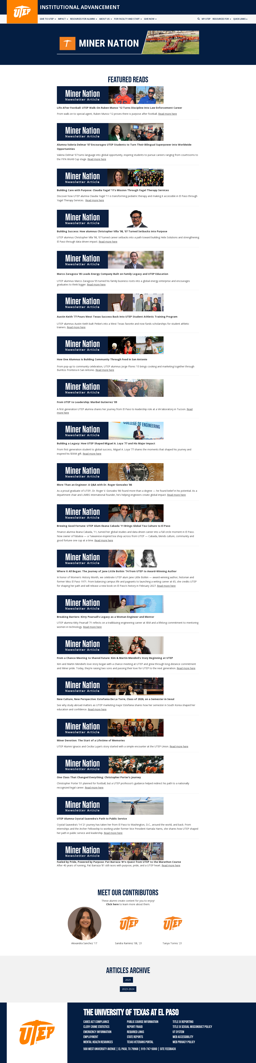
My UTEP (206, 18)
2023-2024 (128, 989)
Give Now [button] (150, 18)
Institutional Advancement (80, 7)
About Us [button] (105, 18)
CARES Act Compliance (96, 1022)
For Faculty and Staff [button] (128, 18)
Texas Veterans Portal (140, 1042)
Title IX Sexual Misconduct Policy (192, 1027)
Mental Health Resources (98, 1042)
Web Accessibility (183, 1037)
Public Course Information (142, 1022)
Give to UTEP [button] (48, 18)
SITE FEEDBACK (168, 1049)
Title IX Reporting (183, 1022)
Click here (112, 904)
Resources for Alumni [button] (83, 18)
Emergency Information (97, 1032)
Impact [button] (63, 18)
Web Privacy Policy (184, 1042)
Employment (90, 1037)
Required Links (135, 1032)
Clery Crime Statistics (96, 1027)
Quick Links (240, 18)
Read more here (92, 453)
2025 (128, 979)
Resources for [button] (222, 18)
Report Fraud (135, 1027)
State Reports (135, 1037)
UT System (178, 1032)
